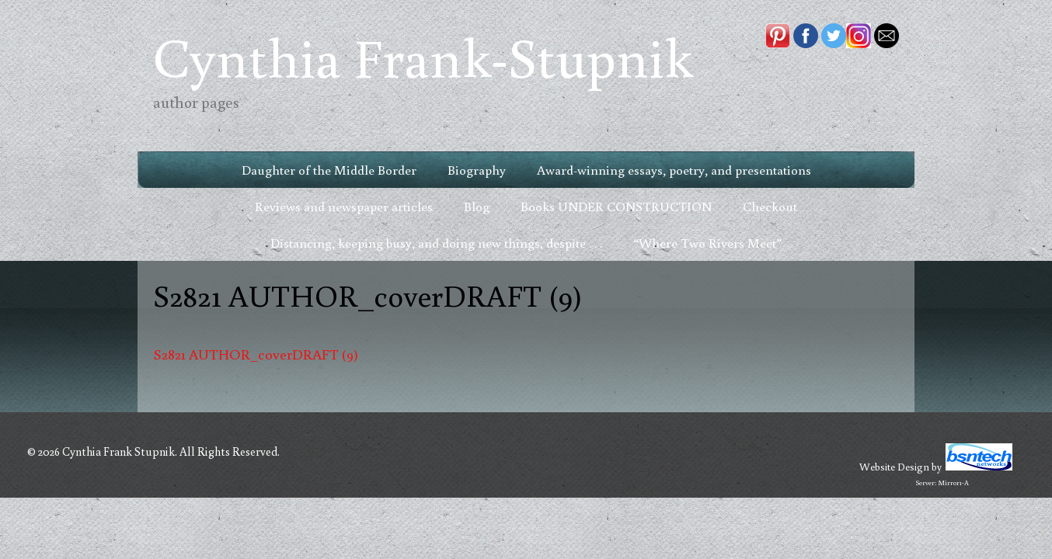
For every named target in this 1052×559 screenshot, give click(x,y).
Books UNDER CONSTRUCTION (616, 206)
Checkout (770, 206)
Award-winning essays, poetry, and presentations (674, 170)
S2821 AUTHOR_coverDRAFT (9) (255, 353)
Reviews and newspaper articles (344, 206)
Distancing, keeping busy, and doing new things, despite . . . (436, 243)
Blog (476, 206)
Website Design (894, 467)
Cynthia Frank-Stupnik (423, 56)
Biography (477, 170)
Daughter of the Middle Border (329, 170)
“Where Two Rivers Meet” (707, 243)
